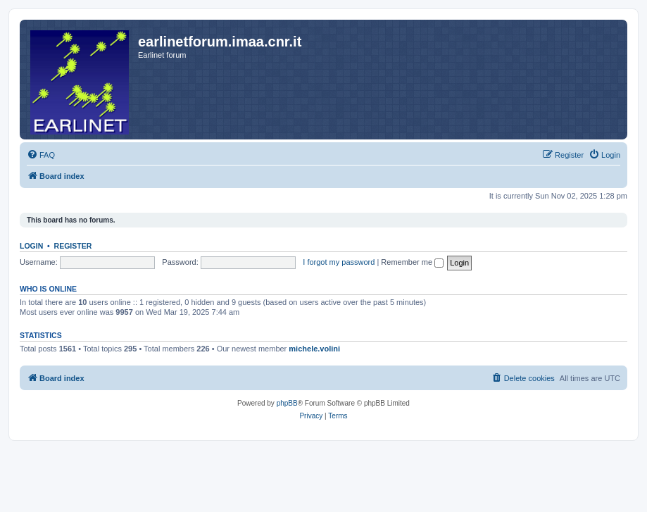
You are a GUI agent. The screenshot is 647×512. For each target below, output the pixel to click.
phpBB (287, 403)
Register (73, 246)
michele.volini (314, 348)
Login (31, 246)
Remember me (412, 262)
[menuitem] (41, 154)
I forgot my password (339, 262)
